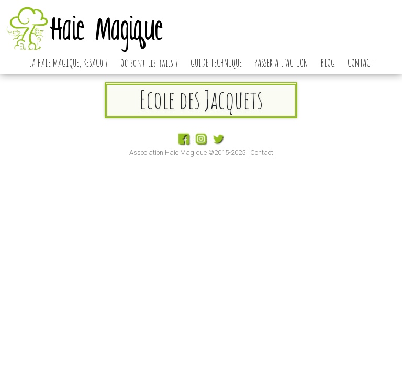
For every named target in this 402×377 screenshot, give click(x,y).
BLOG (328, 63)
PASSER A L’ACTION (281, 63)
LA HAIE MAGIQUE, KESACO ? (68, 63)
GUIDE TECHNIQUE (216, 63)
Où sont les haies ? (149, 63)
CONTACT (361, 63)
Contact (261, 153)
